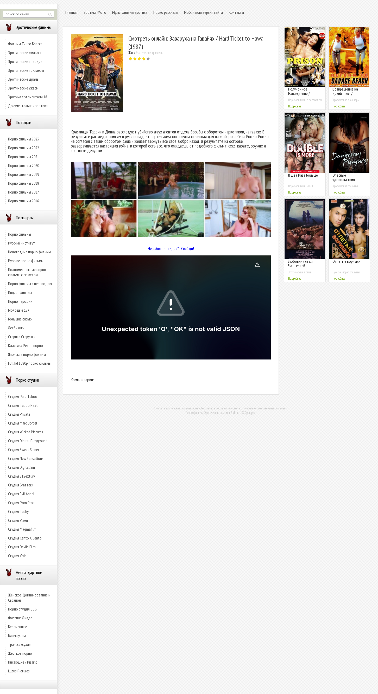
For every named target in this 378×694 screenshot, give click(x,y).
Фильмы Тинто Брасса (25, 43)
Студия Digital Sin (21, 467)
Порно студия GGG (22, 609)
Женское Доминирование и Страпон (29, 597)
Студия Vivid (17, 555)
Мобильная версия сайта (203, 12)
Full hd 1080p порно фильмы (29, 363)
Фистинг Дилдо (20, 617)
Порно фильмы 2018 (23, 183)
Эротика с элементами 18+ (28, 96)
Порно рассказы (165, 12)
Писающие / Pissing (22, 662)
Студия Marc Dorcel (22, 423)
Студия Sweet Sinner (23, 449)
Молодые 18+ (19, 310)
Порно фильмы (19, 234)
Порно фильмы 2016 (23, 200)
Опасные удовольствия (343, 177)
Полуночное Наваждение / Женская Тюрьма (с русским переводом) (304, 95)
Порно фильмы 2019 (23, 174)
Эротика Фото (95, 12)
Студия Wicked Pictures (25, 431)
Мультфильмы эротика (129, 12)
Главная (71, 12)
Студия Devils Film (22, 546)
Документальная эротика (28, 105)
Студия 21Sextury (21, 476)
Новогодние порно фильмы (29, 251)
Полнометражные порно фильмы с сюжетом (27, 272)
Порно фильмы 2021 (23, 156)
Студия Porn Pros (21, 502)
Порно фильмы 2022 (23, 147)
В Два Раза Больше (303, 175)
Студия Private (19, 414)
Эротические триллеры (26, 70)
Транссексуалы (19, 644)
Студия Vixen (18, 520)
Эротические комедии (25, 61)
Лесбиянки (16, 327)
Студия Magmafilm (22, 529)
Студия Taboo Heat (23, 405)
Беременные (17, 626)
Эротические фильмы (24, 52)
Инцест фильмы (20, 292)
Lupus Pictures (19, 670)
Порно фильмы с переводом (30, 283)
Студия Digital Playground (27, 440)
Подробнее (294, 106)
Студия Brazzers (20, 484)
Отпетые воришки (346, 261)
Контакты (236, 12)
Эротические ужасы (23, 88)
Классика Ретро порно (25, 345)
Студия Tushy (18, 511)
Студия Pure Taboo (22, 396)
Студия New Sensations (25, 458)
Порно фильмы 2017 (23, 192)
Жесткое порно (20, 653)
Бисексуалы (17, 635)
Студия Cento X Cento (25, 538)
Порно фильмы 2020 (23, 165)
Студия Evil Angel (21, 493)
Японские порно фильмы (27, 354)
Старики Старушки (21, 336)
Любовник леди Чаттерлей (300, 263)
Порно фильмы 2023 (23, 139)
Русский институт (21, 243)
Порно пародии (20, 301)
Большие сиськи (20, 319)
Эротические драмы (23, 79)
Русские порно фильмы (25, 260)
